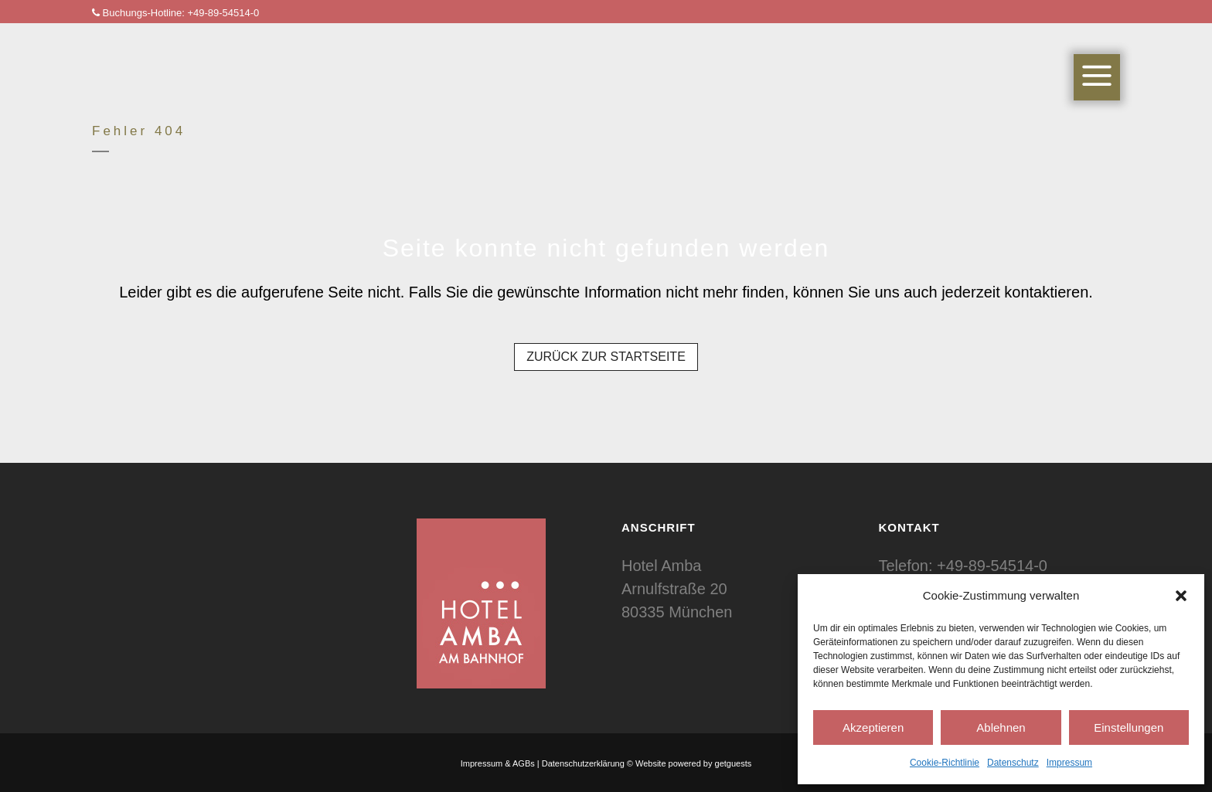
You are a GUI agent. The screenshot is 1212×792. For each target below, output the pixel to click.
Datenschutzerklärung (583, 763)
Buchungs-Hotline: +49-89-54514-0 (175, 13)
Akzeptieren (873, 727)
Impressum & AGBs (498, 763)
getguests (733, 763)
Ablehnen (1000, 727)
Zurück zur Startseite (606, 356)
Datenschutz (1013, 762)
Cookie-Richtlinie (944, 762)
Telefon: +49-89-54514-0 (963, 565)
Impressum (1069, 762)
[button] (1181, 595)
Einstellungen (1128, 727)
